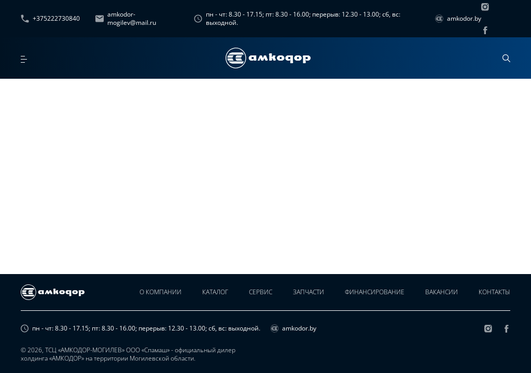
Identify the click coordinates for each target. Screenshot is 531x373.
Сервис (260, 292)
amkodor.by (458, 18)
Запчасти (308, 292)
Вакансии (441, 292)
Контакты (494, 292)
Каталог (215, 292)
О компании (160, 292)
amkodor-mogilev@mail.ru (125, 18)
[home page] (268, 58)
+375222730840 (50, 18)
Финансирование (374, 292)
